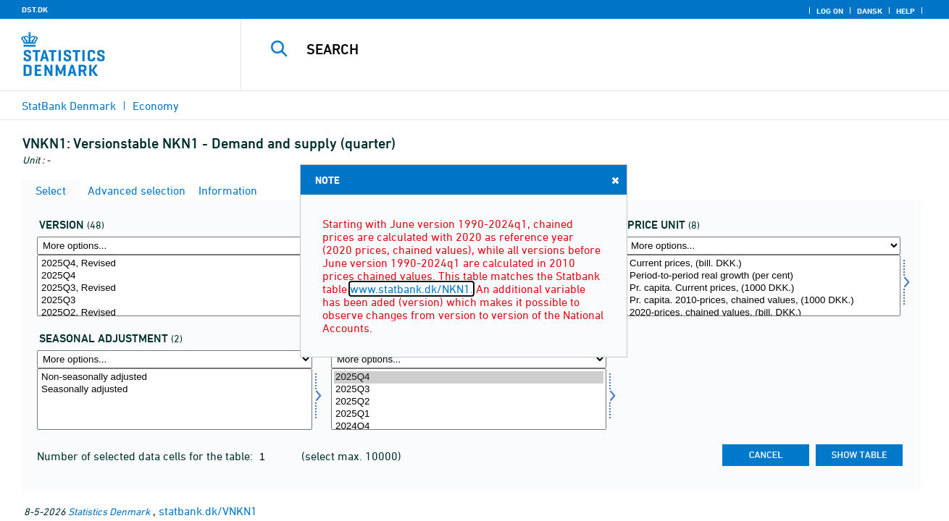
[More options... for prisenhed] (762, 246)
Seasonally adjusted (174, 390)
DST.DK (35, 9)
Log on (829, 11)
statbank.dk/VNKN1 (208, 510)
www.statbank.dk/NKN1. (411, 288)
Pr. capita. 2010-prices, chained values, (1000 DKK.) (763, 301)
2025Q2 (468, 402)
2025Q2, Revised (174, 313)
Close (614, 180)
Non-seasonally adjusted (174, 377)
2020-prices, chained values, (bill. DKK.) (763, 313)
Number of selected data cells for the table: (146, 455)
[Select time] (468, 399)
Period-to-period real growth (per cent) (763, 276)
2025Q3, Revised (174, 288)
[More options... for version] (174, 246)
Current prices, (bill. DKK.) (763, 264)
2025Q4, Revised (174, 264)
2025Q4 (174, 276)
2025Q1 (468, 414)
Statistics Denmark (109, 511)
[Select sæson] (174, 399)
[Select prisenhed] (762, 285)
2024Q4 (468, 426)
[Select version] (174, 285)
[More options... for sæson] (174, 359)
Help (905, 11)
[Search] (580, 49)
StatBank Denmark (69, 105)
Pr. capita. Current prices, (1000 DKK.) (763, 288)
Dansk (869, 11)
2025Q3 (174, 301)
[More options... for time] (468, 359)
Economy (156, 105)
